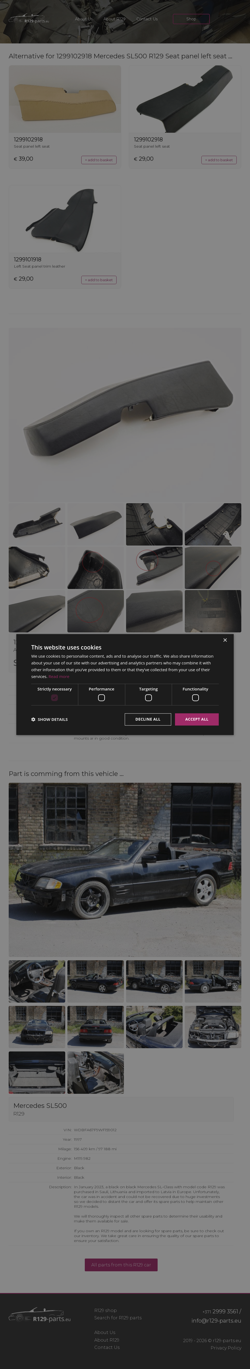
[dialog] (125, 684)
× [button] (225, 640)
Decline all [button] (147, 719)
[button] (49, 719)
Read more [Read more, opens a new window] (59, 676)
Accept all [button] (196, 719)
